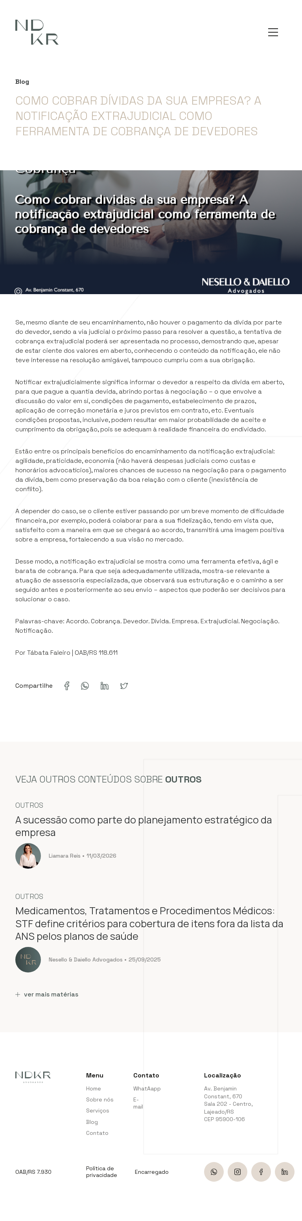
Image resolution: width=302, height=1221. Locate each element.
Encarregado (152, 1172)
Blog (92, 1121)
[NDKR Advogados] (37, 32)
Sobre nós (100, 1099)
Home (93, 1088)
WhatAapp (139, 1088)
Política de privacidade (101, 1172)
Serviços (97, 1110)
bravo (292, 1212)
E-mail (138, 1103)
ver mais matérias (46, 994)
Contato (97, 1132)
